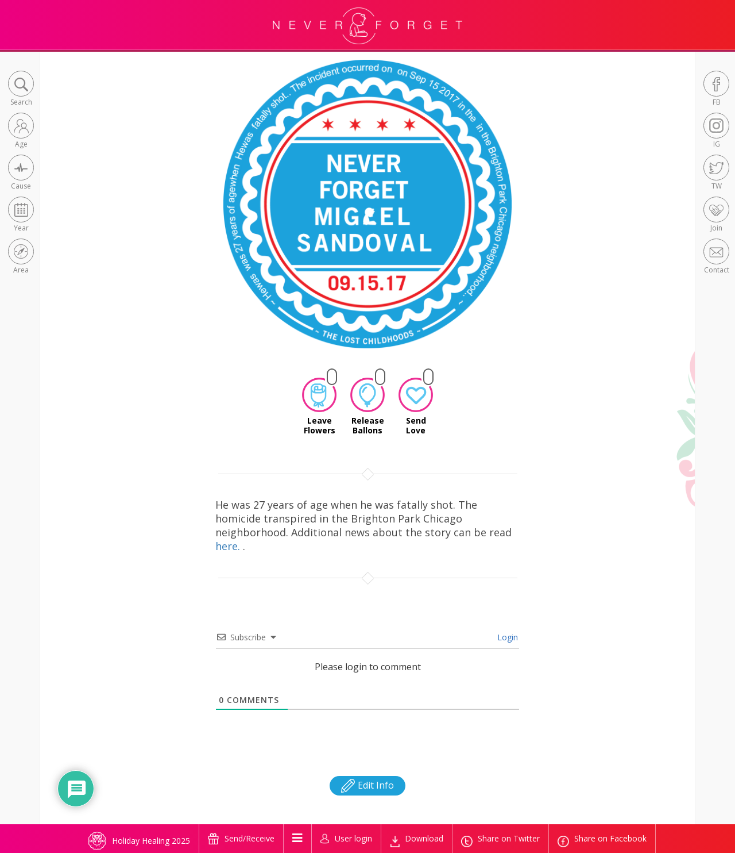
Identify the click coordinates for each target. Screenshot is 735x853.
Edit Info (367, 785)
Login (506, 637)
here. (229, 546)
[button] (21, 89)
